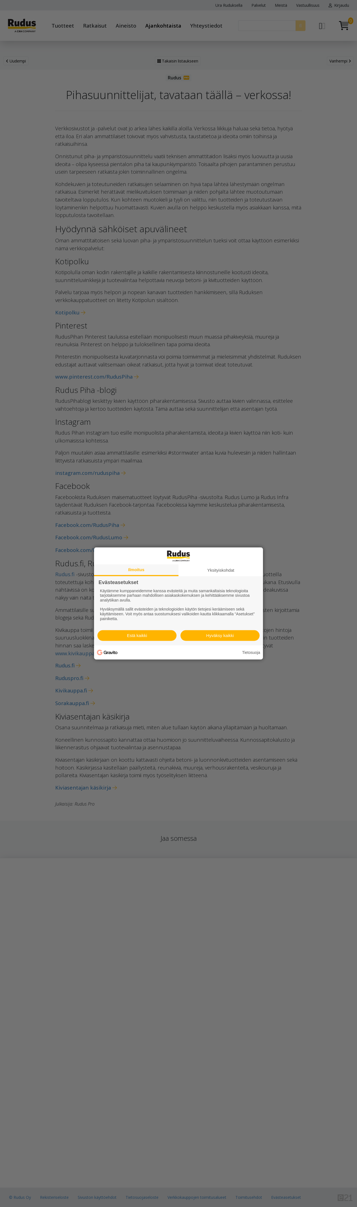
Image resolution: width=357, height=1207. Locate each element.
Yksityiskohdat (220, 570)
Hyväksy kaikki (220, 635)
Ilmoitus (136, 569)
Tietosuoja (251, 652)
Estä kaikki (137, 635)
